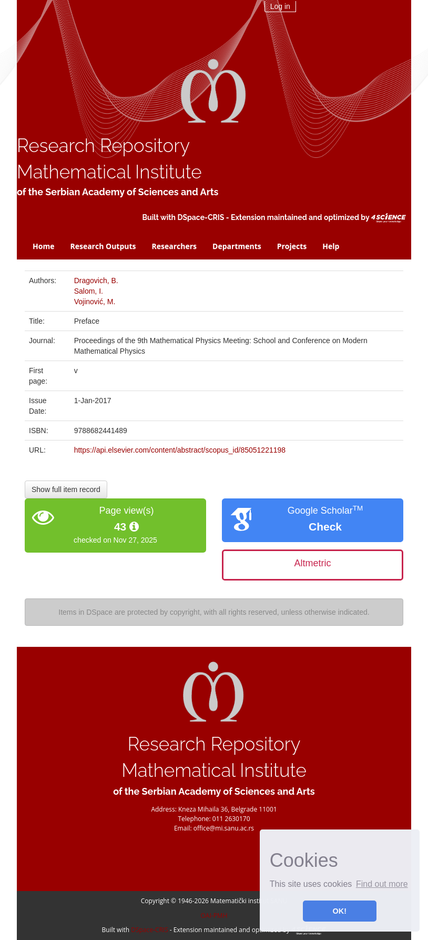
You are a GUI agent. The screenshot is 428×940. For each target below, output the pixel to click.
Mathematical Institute (109, 172)
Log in (280, 6)
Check (325, 527)
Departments (236, 246)
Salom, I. (88, 291)
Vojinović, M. (95, 301)
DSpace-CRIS (200, 217)
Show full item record (66, 489)
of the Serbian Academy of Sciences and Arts (117, 191)
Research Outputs (103, 246)
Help (330, 246)
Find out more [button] (382, 883)
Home (43, 246)
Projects (292, 246)
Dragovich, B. (96, 280)
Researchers (174, 246)
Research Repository (103, 145)
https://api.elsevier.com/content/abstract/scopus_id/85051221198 (180, 450)
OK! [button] (340, 911)
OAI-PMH (214, 915)
